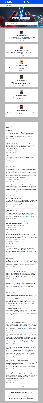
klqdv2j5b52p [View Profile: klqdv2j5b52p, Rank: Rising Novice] (8, 252)
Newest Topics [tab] (15, 124)
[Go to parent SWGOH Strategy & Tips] (31, 216)
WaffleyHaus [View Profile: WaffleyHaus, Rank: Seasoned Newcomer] (8, 162)
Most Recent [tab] (8, 124)
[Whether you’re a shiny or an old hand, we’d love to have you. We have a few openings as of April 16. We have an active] (21, 188)
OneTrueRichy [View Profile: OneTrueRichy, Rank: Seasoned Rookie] (9, 177)
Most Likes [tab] (22, 124)
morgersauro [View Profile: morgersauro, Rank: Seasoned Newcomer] (8, 314)
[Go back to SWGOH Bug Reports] (21, 110)
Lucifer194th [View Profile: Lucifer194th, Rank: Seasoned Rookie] (8, 239)
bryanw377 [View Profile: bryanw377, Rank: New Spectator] (8, 276)
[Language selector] (25, 2)
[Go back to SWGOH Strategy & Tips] (21, 80)
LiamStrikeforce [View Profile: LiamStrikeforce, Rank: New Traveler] (9, 288)
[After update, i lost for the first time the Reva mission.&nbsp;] (21, 223)
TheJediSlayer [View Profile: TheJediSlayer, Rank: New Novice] (9, 328)
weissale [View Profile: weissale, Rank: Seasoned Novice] (7, 341)
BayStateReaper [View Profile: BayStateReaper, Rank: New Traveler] (9, 264)
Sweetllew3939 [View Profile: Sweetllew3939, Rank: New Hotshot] (9, 148)
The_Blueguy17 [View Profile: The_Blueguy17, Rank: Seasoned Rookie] (9, 354)
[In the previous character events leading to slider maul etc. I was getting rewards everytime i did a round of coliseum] (21, 261)
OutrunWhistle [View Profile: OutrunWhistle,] (9, 204)
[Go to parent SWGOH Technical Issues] (28, 136)
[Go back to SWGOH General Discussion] (21, 50)
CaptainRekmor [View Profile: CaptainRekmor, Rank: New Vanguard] (9, 191)
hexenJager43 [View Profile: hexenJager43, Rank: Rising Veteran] (9, 378)
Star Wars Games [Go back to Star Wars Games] (8, 5)
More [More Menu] (27, 124)
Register (32, 2)
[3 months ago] (19, 136)
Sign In (36, 2)
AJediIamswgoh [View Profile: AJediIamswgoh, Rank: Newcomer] (9, 303)
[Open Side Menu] (5, 2)
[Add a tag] (11, 127)
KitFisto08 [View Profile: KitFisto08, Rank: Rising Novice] (8, 136)
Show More (21, 386)
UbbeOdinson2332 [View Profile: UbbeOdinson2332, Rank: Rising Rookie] (9, 216)
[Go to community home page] (11, 2)
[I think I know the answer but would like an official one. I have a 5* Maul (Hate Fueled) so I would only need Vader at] (21, 375)
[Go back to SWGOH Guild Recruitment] (21, 95)
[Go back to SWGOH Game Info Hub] (21, 35)
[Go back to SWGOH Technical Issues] (21, 65)
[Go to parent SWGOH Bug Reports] (30, 264)
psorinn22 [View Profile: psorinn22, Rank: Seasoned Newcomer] (8, 225)
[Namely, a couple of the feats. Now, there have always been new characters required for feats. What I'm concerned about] (21, 202)
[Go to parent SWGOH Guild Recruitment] (12, 179)
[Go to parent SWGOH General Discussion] (12, 150)
